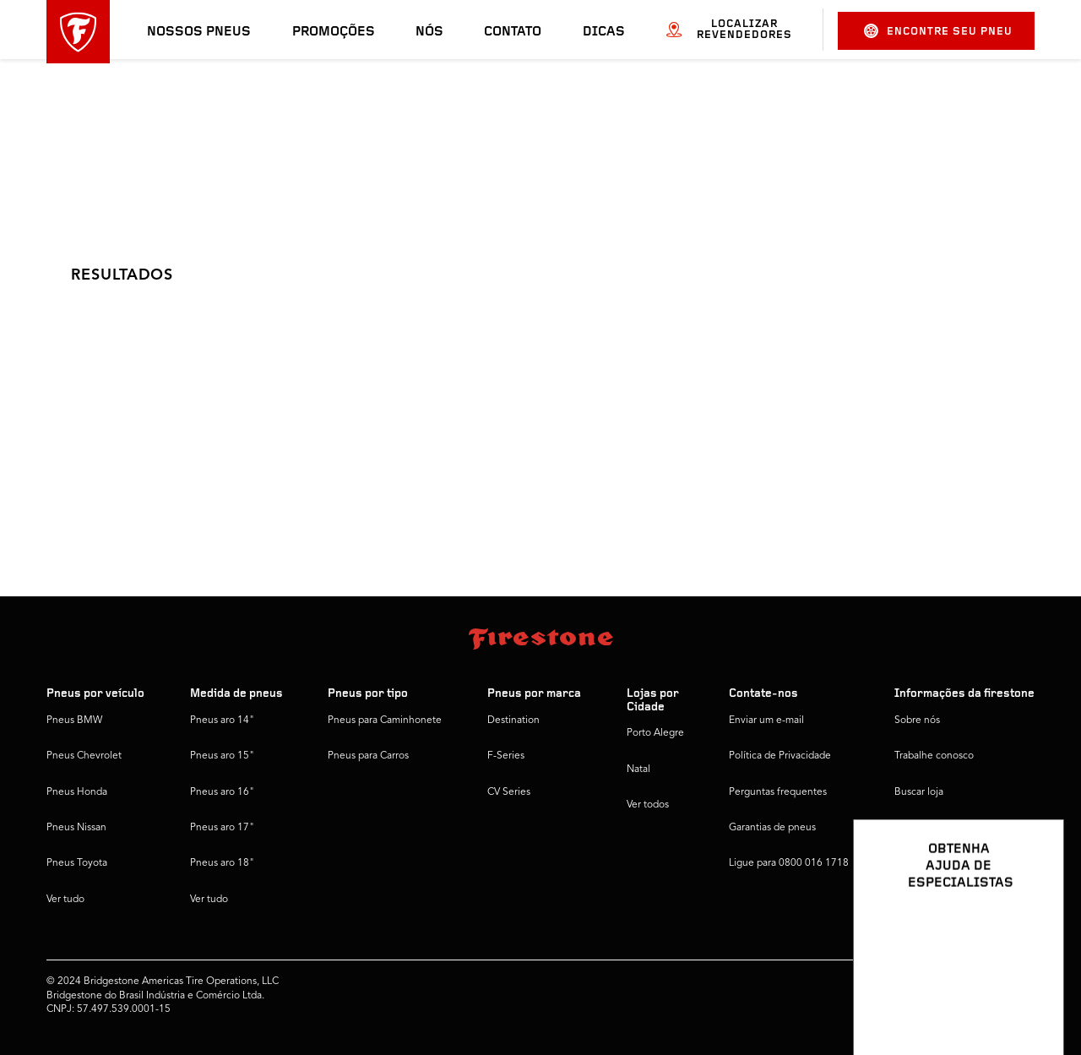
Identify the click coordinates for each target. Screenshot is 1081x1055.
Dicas (604, 32)
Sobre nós (917, 720)
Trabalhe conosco (934, 756)
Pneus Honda (76, 792)
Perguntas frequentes (778, 792)
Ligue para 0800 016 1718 (789, 863)
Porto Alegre (655, 733)
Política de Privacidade (780, 756)
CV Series (508, 792)
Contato (512, 32)
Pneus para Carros (368, 756)
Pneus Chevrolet (84, 756)
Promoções (333, 32)
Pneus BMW (74, 720)
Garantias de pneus (772, 828)
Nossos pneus (199, 32)
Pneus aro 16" (222, 792)
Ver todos (648, 805)
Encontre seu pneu (938, 31)
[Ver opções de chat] (1032, 993)
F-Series (505, 756)
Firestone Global (932, 863)
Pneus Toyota (76, 863)
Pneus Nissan (76, 828)
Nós (429, 32)
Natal (638, 769)
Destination (513, 720)
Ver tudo (65, 900)
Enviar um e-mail (766, 720)
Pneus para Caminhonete (385, 720)
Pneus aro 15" (222, 756)
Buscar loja (918, 792)
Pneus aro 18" (222, 863)
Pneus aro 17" (222, 828)
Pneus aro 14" (222, 720)
